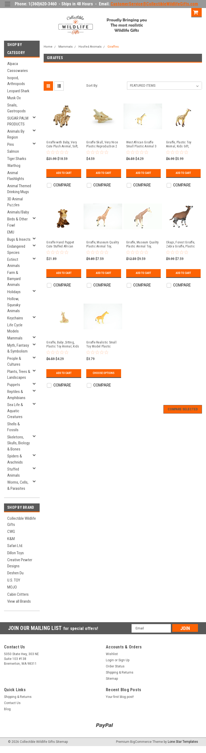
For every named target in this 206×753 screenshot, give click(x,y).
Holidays (14, 291)
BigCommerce (141, 742)
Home (48, 46)
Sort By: (92, 85)
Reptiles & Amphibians (16, 394)
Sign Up (182, 11)
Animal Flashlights (15, 175)
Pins (10, 144)
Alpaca (12, 63)
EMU (10, 232)
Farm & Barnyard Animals (14, 278)
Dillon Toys (15, 553)
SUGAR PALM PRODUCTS (17, 121)
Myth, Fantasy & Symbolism (18, 348)
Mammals (15, 338)
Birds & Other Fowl (17, 222)
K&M (11, 538)
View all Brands (19, 601)
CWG (11, 531)
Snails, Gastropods (16, 108)
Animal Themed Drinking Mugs (19, 189)
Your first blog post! (120, 697)
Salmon (13, 151)
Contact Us (12, 703)
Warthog (13, 165)
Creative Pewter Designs (19, 562)
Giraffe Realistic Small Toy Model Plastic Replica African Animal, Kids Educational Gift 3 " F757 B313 (102, 345)
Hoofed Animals (90, 46)
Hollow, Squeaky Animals (13, 304)
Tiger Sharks (16, 158)
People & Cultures (14, 361)
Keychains (15, 318)
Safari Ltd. (15, 545)
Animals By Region (15, 134)
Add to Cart (64, 172)
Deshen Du (15, 573)
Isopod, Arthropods (16, 80)
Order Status (115, 666)
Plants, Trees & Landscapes (18, 374)
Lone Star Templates (183, 742)
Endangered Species (16, 249)
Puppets (13, 384)
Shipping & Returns (119, 672)
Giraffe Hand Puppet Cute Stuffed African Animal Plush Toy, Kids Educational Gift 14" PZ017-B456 (61, 244)
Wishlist (112, 654)
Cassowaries (17, 70)
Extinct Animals (13, 262)
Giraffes (113, 46)
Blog (7, 709)
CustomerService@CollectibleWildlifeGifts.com (154, 3)
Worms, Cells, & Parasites (17, 485)
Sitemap (112, 679)
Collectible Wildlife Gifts (21, 521)
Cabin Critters (18, 594)
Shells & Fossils (13, 427)
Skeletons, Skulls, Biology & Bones (18, 443)
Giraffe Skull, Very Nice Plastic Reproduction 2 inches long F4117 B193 (102, 144)
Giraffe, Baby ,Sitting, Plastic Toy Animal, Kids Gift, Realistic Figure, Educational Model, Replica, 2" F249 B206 (62, 345)
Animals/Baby (18, 212)
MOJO (12, 587)
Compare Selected (183, 409)
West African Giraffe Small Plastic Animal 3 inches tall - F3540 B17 (142, 144)
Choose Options (103, 373)
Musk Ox (14, 97)
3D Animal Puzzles (15, 202)
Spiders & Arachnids (15, 459)
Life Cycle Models (15, 328)
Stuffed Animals (13, 472)
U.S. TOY (13, 580)
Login (163, 11)
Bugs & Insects (19, 239)
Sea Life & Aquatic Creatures (15, 410)
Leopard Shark (18, 91)
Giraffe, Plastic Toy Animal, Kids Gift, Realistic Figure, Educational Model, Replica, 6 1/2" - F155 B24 (180, 144)
